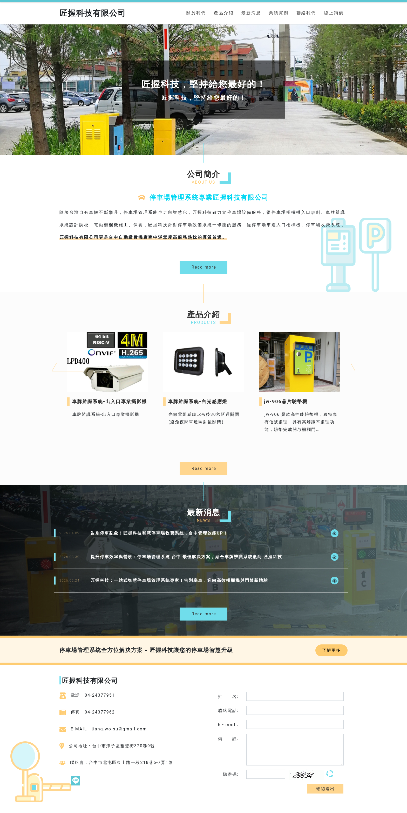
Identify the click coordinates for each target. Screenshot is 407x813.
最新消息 (251, 12)
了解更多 (331, 650)
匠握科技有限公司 (92, 13)
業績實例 (279, 12)
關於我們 (196, 12)
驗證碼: (231, 774)
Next (329, 354)
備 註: (228, 738)
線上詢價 (334, 12)
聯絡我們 (306, 12)
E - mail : (228, 724)
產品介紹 (224, 12)
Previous (54, 354)
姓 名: (228, 696)
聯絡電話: (228, 710)
